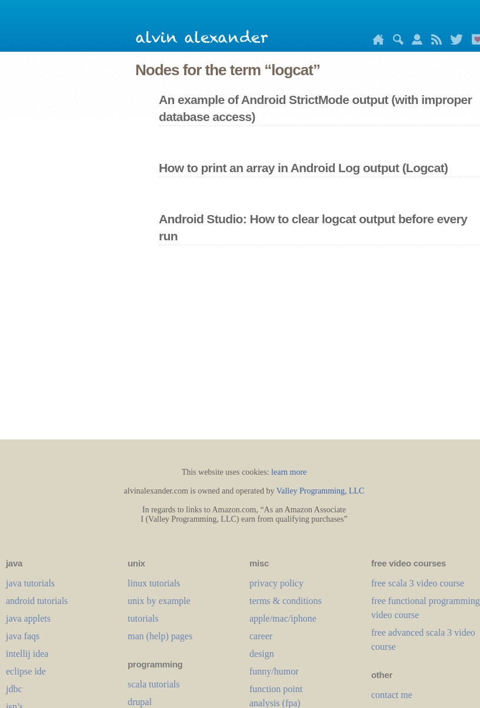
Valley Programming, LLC (320, 490)
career (260, 636)
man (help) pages (160, 636)
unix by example (159, 601)
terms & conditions (285, 601)
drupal (140, 702)
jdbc (14, 689)
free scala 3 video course (417, 583)
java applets (28, 618)
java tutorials (30, 583)
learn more (288, 472)
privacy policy (276, 583)
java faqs (22, 636)
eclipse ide (26, 671)
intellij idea (27, 654)
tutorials (143, 618)
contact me (391, 695)
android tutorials (37, 601)
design (261, 654)
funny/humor (274, 671)
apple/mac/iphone (282, 618)
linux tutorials (154, 583)
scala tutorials (153, 684)
